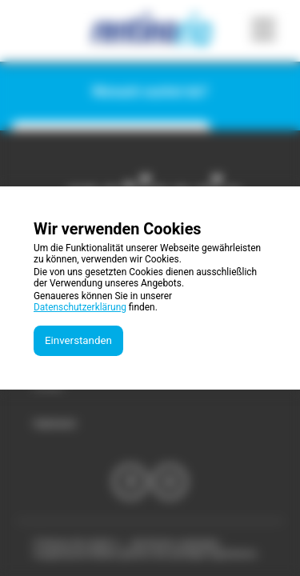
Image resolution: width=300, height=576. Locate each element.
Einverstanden (78, 340)
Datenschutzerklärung (80, 307)
